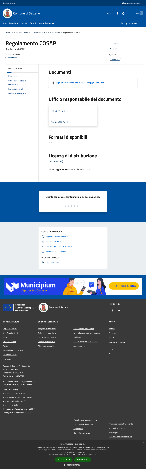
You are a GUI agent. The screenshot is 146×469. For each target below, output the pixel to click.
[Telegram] (119, 13)
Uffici (5, 337)
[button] (73, 465)
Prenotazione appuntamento (85, 420)
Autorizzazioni (79, 345)
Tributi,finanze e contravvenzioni (86, 332)
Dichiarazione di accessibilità (120, 436)
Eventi (111, 353)
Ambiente (77, 337)
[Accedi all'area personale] (131, 3)
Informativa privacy (117, 428)
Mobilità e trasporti (46, 345)
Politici (5, 345)
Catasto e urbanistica (46, 341)
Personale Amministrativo (13, 350)
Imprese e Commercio (47, 337)
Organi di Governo (10, 328)
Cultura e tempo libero (47, 333)
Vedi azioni (115, 48)
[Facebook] (113, 13)
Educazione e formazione (83, 328)
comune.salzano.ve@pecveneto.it (21, 381)
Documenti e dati (38, 32)
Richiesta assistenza (81, 432)
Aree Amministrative (11, 333)
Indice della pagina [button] (15, 68)
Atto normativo (54, 32)
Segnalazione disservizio (83, 424)
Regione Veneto (9, 3)
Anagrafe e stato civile (47, 328)
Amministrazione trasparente (121, 423)
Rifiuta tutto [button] (82, 459)
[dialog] (73, 454)
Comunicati (113, 333)
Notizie (112, 328)
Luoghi (111, 349)
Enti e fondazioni (9, 341)
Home (8, 32)
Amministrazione (21, 32)
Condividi (115, 43)
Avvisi (111, 337)
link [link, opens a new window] (96, 455)
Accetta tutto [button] (64, 460)
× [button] (143, 443)
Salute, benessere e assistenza (85, 341)
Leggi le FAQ (78, 428)
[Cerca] (140, 13)
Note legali (113, 432)
